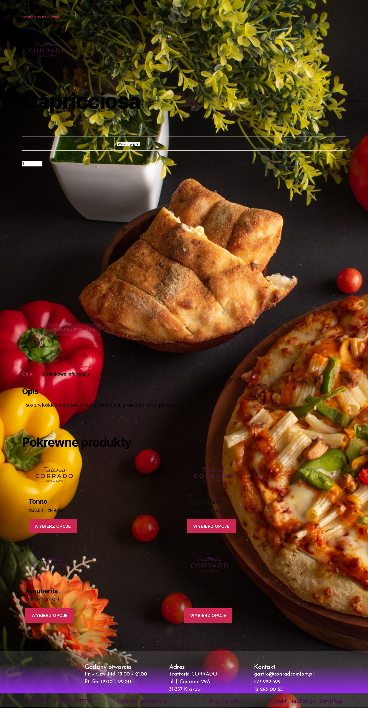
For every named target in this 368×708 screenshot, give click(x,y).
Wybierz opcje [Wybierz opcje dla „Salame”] (208, 616)
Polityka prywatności (143, 702)
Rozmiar (32, 143)
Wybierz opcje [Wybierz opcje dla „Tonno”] (53, 526)
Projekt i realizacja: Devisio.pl (306, 702)
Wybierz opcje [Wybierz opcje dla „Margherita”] (50, 616)
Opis (27, 374)
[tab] (27, 374)
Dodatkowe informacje (66, 374)
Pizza (55, 17)
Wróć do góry (224, 702)
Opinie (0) (110, 374)
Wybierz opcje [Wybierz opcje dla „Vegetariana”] (211, 526)
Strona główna (34, 17)
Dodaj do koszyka (72, 329)
